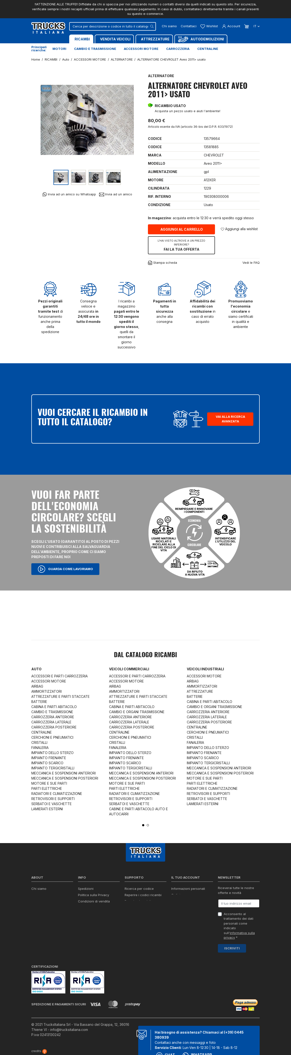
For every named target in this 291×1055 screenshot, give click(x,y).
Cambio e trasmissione (95, 49)
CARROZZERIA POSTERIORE (54, 727)
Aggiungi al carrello (181, 229)
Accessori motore (141, 49)
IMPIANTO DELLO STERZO (52, 753)
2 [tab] (148, 825)
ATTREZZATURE (200, 691)
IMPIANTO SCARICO (47, 763)
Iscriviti (232, 948)
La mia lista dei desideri (189, 914)
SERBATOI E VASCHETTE (51, 804)
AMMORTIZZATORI (46, 691)
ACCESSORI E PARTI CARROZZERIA (59, 676)
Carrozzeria (177, 49)
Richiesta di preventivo (142, 907)
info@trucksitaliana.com (69, 1030)
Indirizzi (177, 907)
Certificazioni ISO (44, 895)
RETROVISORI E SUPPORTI (53, 799)
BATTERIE (39, 702)
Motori (59, 49)
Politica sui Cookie (92, 907)
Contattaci (189, 26)
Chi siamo (169, 26)
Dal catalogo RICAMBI (145, 655)
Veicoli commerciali (129, 669)
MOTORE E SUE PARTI (49, 783)
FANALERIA (40, 748)
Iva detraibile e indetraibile (145, 914)
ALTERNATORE (161, 76)
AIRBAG (37, 686)
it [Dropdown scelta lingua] (256, 26)
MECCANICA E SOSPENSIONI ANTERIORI (63, 773)
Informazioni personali (188, 889)
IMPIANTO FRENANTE (48, 758)
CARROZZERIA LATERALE (51, 722)
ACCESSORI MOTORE (48, 681)
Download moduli (138, 901)
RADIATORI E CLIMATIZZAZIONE (56, 793)
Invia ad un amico (115, 194)
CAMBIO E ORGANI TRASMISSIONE (136, 712)
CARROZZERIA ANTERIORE (52, 717)
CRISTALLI (39, 742)
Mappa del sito (89, 925)
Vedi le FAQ (251, 262)
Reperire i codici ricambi (143, 895)
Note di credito (182, 901)
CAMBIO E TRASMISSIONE (52, 712)
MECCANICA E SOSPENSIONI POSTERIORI (64, 778)
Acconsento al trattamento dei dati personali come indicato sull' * (239, 926)
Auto (36, 669)
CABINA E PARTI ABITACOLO (54, 707)
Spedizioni (86, 889)
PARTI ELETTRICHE (46, 788)
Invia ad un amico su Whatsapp (69, 194)
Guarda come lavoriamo (65, 569)
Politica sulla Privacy (93, 895)
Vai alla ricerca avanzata (230, 419)
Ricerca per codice (139, 889)
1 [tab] (143, 825)
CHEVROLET (214, 155)
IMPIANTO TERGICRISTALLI (52, 768)
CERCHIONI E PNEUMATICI (52, 737)
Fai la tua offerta (181, 245)
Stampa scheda (162, 263)
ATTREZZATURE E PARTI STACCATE (60, 696)
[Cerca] (112, 26)
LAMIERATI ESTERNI (47, 809)
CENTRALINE (41, 732)
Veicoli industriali (205, 669)
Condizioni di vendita (94, 901)
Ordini (175, 895)
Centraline (207, 49)
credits (39, 1051)
